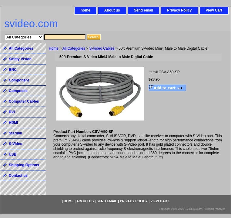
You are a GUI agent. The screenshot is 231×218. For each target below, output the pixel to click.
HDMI (13, 123)
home (85, 10)
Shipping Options (24, 165)
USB (12, 154)
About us (112, 10)
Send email (143, 10)
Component (19, 80)
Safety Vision (20, 59)
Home (54, 48)
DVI (12, 112)
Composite (18, 91)
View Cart (214, 10)
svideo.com (31, 23)
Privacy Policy (179, 10)
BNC (13, 70)
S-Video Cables (101, 48)
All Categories (73, 48)
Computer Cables (24, 101)
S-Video (15, 144)
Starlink (15, 133)
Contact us (18, 175)
